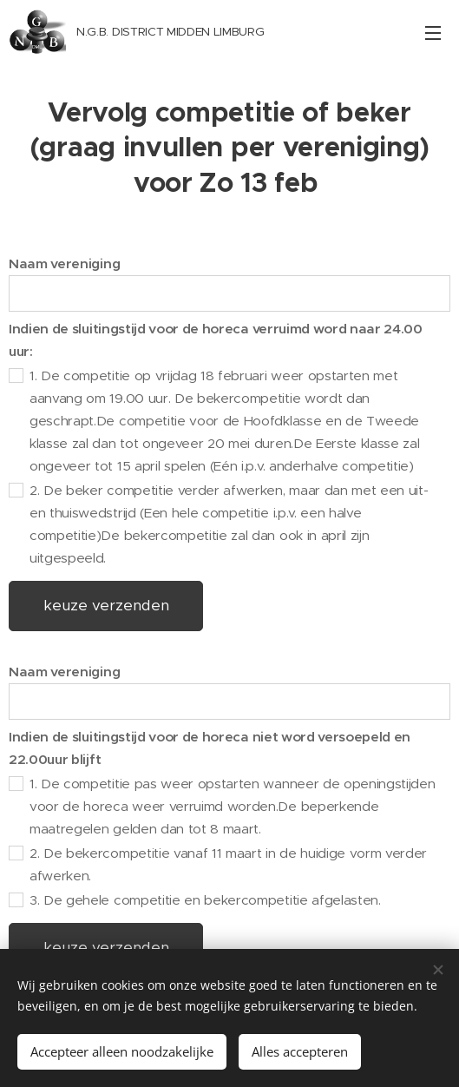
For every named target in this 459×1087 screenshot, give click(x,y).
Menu (433, 33)
